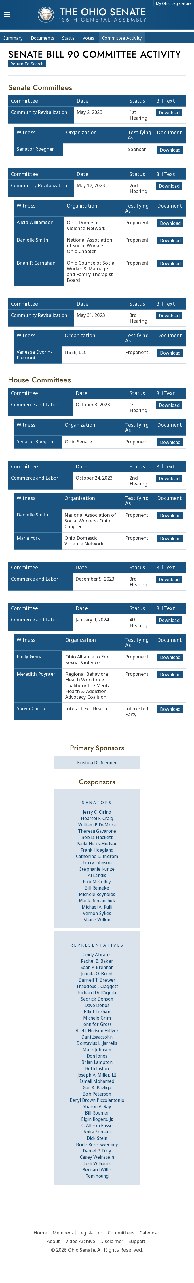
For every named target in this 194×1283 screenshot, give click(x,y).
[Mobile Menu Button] (7, 15)
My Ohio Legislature (174, 3)
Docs (42, 38)
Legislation (90, 1232)
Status (68, 38)
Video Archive (80, 1241)
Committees (121, 1232)
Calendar (149, 1232)
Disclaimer (111, 1241)
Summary (13, 38)
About (53, 1241)
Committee (122, 38)
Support (137, 1241)
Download (169, 113)
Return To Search (27, 63)
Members (62, 1232)
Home (40, 1232)
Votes (88, 38)
